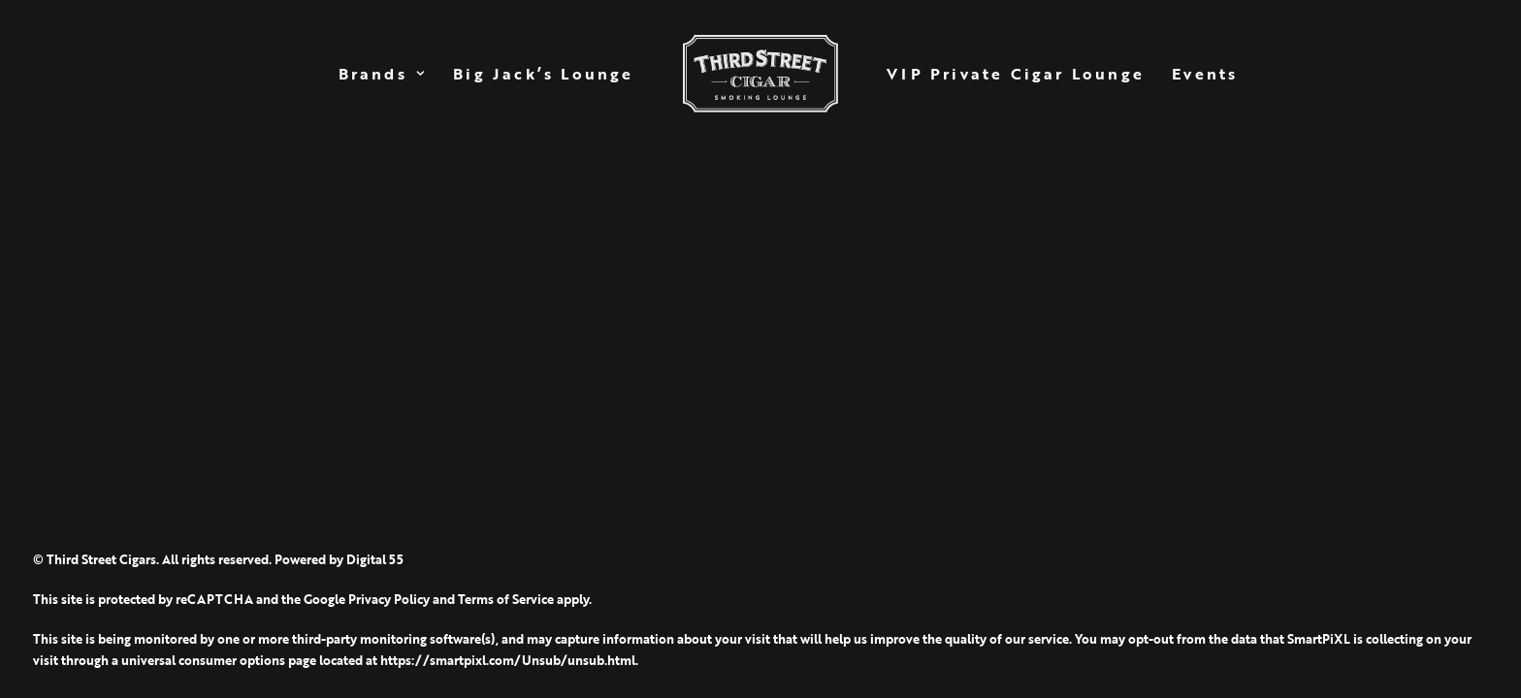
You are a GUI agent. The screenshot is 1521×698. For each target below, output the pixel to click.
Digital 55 (375, 559)
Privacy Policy (389, 599)
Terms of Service (506, 599)
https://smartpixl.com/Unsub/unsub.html (507, 660)
